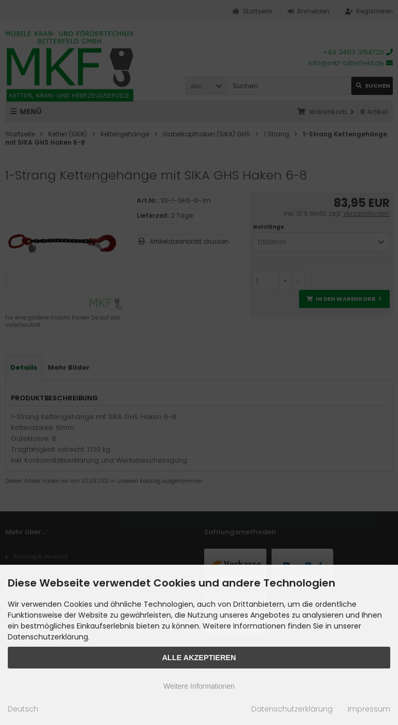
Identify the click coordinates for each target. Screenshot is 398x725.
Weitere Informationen (198, 686)
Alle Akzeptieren (199, 657)
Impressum (369, 709)
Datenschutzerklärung (292, 709)
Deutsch (23, 709)
